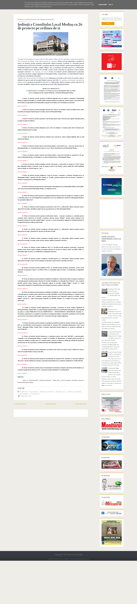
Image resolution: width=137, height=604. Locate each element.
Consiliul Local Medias (26, 383)
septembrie (21, 385)
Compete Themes (59, 602)
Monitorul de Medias (44, 19)
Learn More (102, 4)
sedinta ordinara (71, 383)
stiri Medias (32, 385)
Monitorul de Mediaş (75, 598)
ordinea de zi (57, 383)
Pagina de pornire (50, 395)
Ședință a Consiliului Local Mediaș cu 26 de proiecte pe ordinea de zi (49, 26)
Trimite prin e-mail (21, 387)
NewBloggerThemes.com (82, 602)
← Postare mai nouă (16, 395)
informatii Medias (44, 383)
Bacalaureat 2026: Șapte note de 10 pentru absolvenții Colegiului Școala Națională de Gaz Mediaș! (114, 334)
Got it (111, 4)
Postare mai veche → (85, 395)
